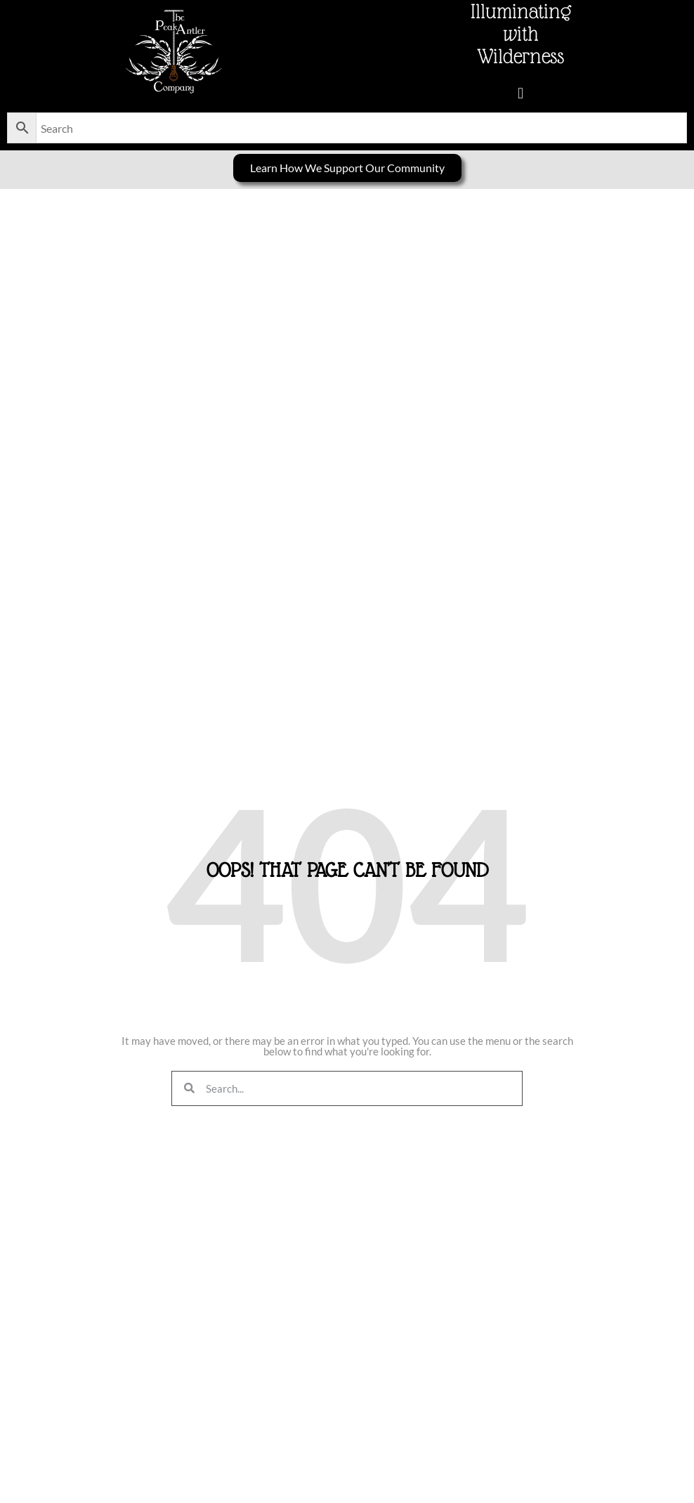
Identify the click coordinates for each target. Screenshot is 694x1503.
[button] (520, 93)
